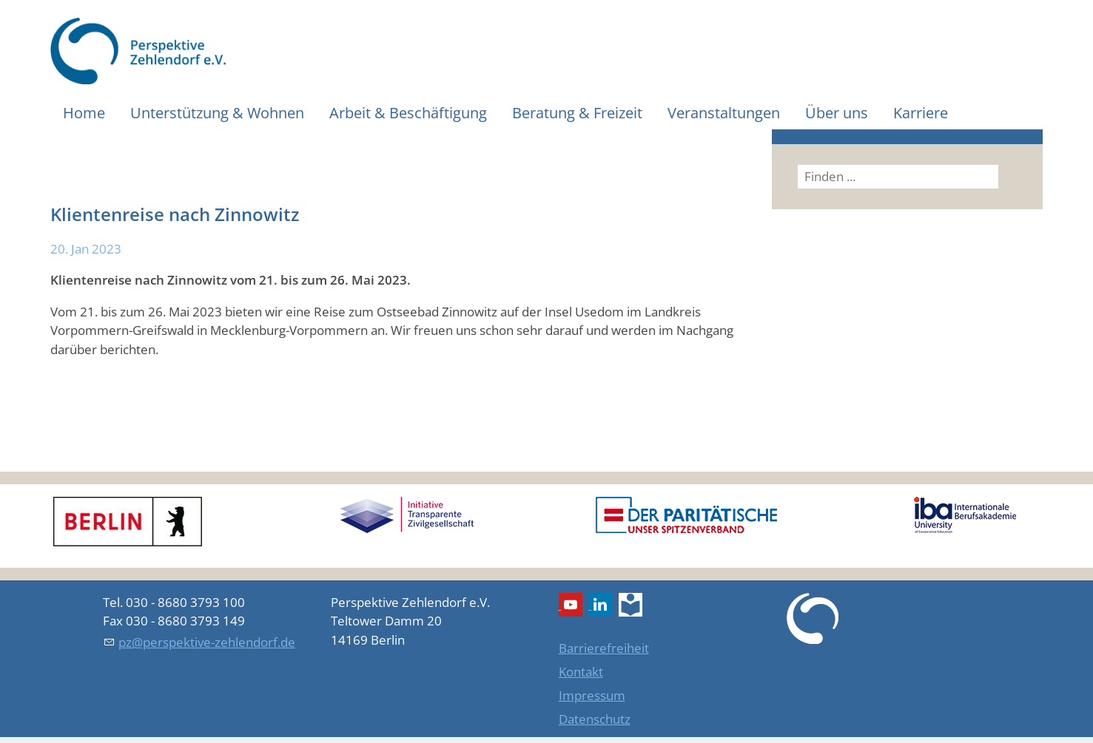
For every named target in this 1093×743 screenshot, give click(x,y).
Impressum (592, 695)
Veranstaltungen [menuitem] (723, 112)
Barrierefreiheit (604, 648)
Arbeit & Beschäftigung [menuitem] (408, 112)
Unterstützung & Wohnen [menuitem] (217, 112)
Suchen (1017, 176)
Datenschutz (594, 718)
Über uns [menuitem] (836, 112)
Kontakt (581, 671)
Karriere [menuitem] (920, 112)
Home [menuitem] (84, 112)
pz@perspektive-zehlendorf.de (206, 642)
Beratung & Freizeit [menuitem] (577, 112)
